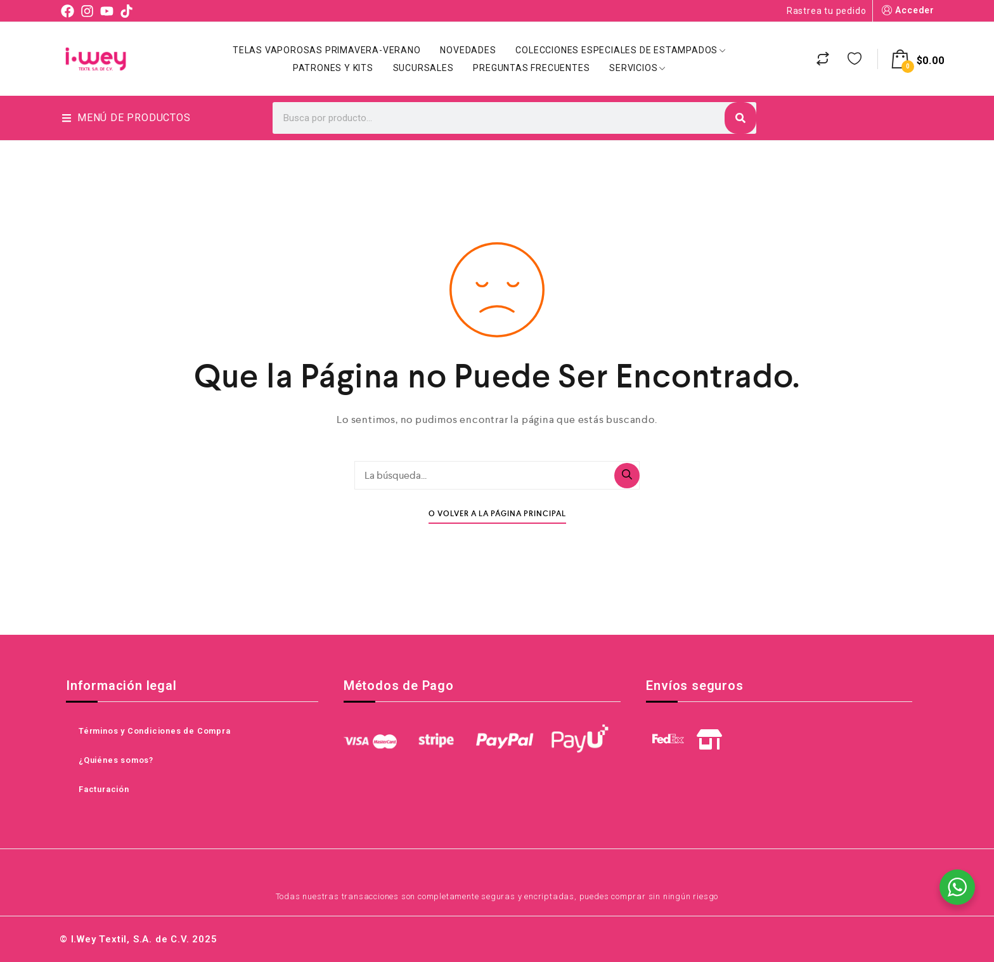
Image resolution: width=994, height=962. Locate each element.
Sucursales (423, 68)
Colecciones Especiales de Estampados (620, 50)
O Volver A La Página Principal (497, 514)
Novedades (468, 50)
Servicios (637, 68)
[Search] (740, 118)
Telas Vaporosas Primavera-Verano (327, 50)
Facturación (104, 789)
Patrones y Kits (333, 68)
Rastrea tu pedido (827, 11)
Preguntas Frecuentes (531, 68)
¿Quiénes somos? (116, 760)
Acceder (906, 10)
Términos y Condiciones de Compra (155, 731)
